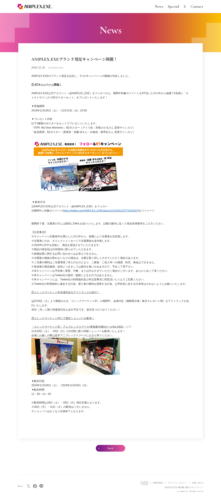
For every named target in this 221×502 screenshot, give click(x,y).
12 (32, 301)
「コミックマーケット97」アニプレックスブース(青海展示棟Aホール (72, 326)
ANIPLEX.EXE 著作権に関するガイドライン (183, 487)
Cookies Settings (144, 482)
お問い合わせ (197, 482)
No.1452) (118, 326)
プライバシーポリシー (177, 482)
